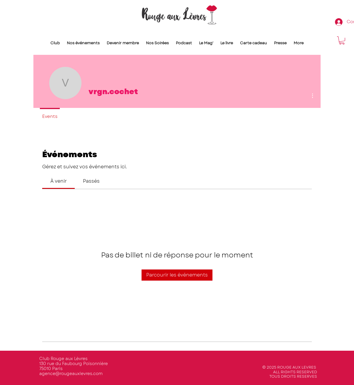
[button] (342, 40)
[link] (58, 181)
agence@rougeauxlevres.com (71, 373)
